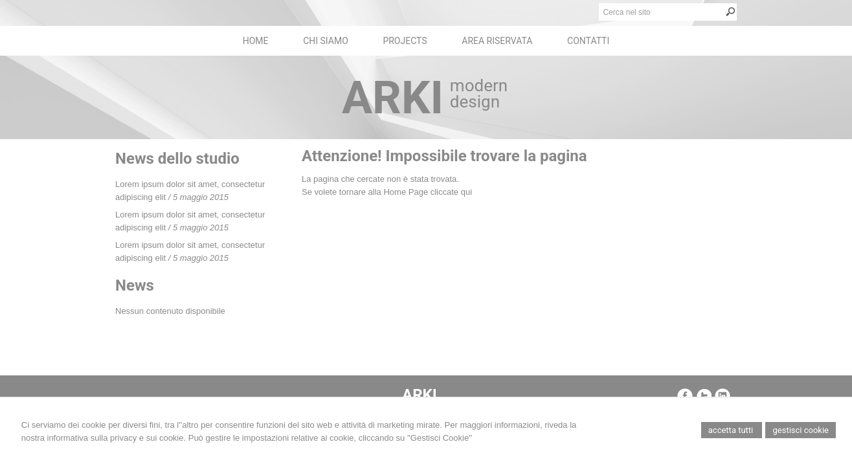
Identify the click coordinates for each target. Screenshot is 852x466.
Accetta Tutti (732, 430)
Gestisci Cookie (800, 430)
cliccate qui (451, 192)
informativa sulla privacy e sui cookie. (116, 438)
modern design (479, 93)
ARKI (392, 97)
